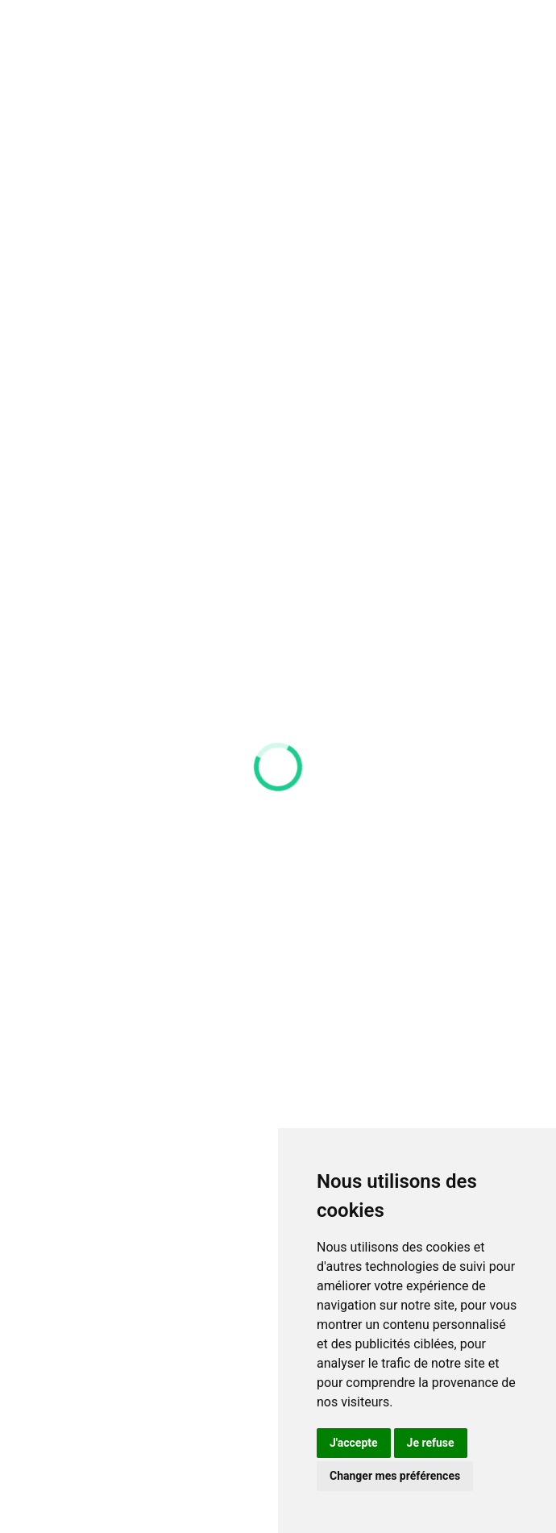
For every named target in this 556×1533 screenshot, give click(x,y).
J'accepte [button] (354, 1442)
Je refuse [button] (430, 1442)
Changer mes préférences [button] (395, 1475)
